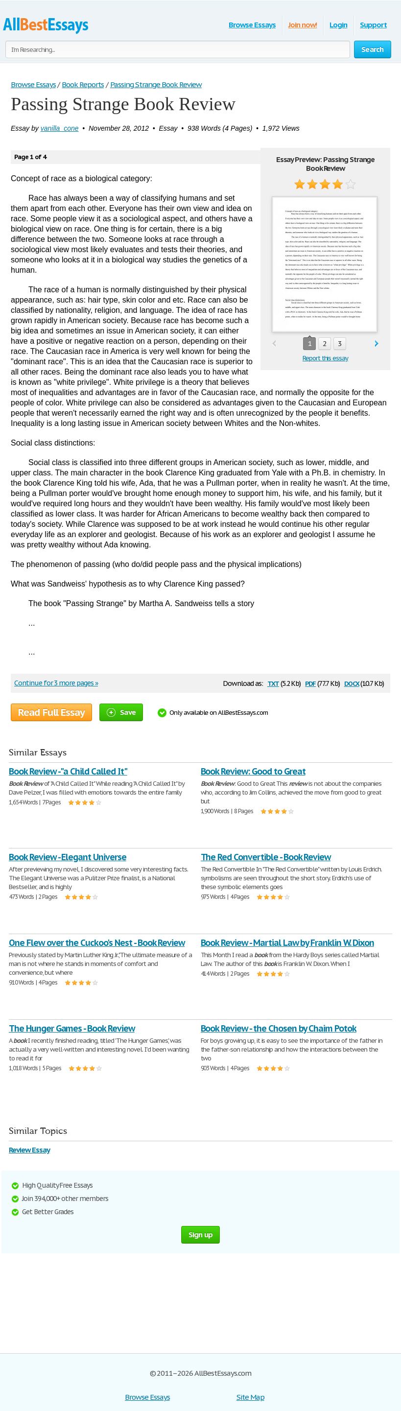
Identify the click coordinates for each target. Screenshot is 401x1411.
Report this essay (325, 358)
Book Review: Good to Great (253, 771)
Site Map (250, 1397)
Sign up (201, 1234)
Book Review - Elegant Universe (67, 857)
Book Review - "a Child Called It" (68, 771)
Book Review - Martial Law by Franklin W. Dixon (287, 942)
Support (373, 24)
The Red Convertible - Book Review (266, 857)
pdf (310, 682)
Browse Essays (252, 24)
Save (121, 712)
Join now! (302, 24)
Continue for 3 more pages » (56, 683)
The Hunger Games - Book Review (72, 1028)
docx (351, 682)
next (377, 344)
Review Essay (29, 1149)
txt (273, 682)
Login (338, 24)
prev (274, 344)
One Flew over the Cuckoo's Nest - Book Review (97, 942)
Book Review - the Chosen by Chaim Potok (278, 1028)
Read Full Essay (51, 712)
